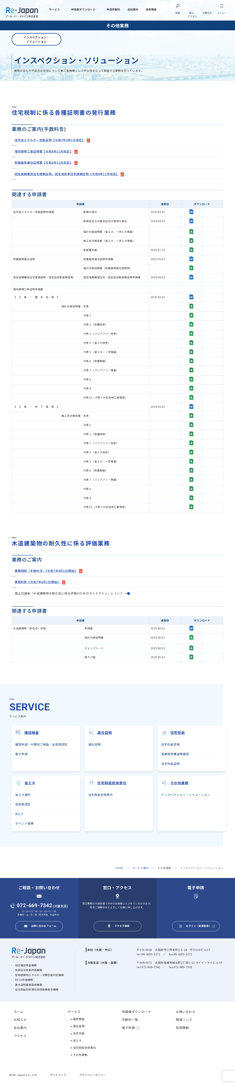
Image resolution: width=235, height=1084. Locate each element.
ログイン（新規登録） (198, 925)
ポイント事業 (24, 823)
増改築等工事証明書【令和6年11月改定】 (44, 151)
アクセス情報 (122, 925)
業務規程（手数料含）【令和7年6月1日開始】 (46, 570)
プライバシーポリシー (92, 1074)
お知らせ (20, 1019)
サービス (74, 1011)
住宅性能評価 (170, 743)
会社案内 (20, 1027)
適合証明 (94, 743)
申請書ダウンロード (136, 1011)
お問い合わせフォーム (44, 925)
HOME (119, 867)
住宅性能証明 (170, 762)
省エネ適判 (23, 794)
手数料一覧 (130, 1019)
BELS (19, 813)
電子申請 (21, 753)
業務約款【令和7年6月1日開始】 (37, 581)
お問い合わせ (186, 1011)
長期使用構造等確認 (175, 753)
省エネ (77, 1040)
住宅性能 (79, 1032)
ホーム (18, 1011)
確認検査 (79, 1018)
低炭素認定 (23, 803)
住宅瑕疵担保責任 (84, 1047)
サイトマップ (58, 1074)
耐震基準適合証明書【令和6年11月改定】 (44, 162)
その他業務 (80, 1054)
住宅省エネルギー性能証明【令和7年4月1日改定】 (50, 140)
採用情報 (182, 1027)
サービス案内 (140, 867)
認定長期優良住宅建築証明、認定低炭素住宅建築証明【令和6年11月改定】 (67, 173)
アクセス (20, 1035)
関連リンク (184, 1019)
